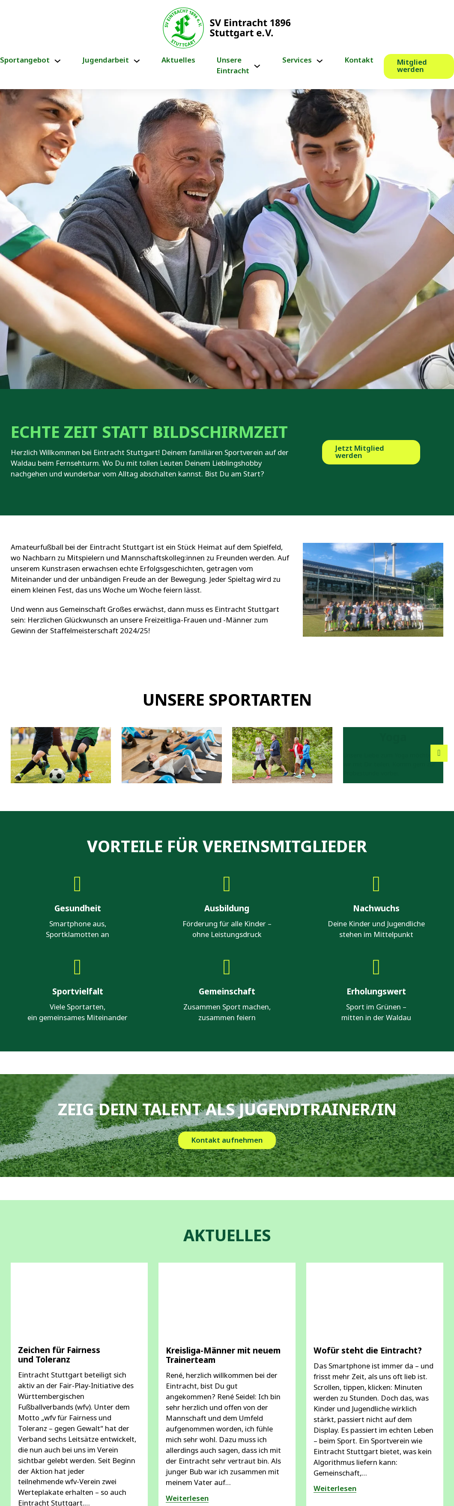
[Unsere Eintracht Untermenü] (257, 66)
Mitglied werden (412, 66)
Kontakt (359, 61)
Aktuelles (178, 61)
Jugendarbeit (106, 61)
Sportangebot (25, 61)
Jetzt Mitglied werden (359, 452)
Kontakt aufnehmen (227, 1194)
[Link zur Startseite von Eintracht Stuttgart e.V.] (227, 28)
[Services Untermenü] (319, 61)
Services (297, 61)
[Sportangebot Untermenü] (57, 61)
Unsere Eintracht (233, 66)
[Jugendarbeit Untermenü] (136, 61)
